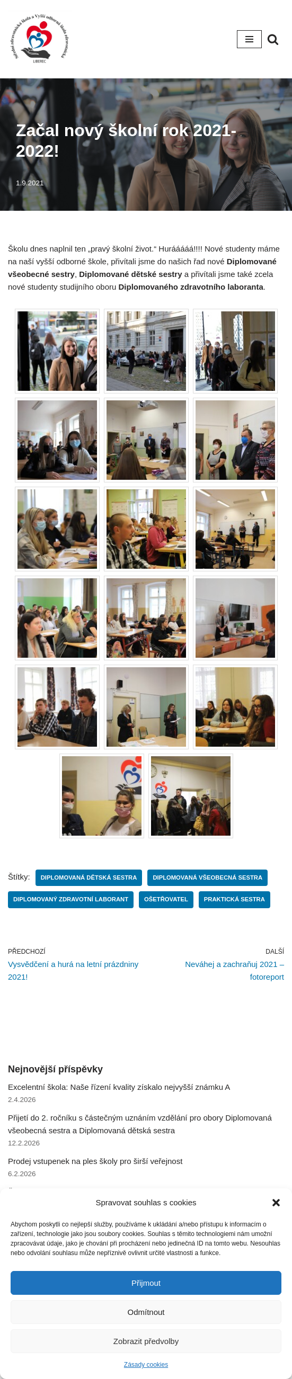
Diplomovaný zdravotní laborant (70, 899)
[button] (276, 1202)
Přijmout (146, 1282)
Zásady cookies (146, 1364)
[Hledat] (273, 39)
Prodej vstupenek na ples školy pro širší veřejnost (95, 1161)
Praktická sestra (234, 899)
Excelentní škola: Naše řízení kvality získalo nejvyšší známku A (119, 1086)
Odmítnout (145, 1312)
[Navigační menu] (249, 39)
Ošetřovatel (166, 899)
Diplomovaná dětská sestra (89, 877)
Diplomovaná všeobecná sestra (207, 877)
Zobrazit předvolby (146, 1341)
